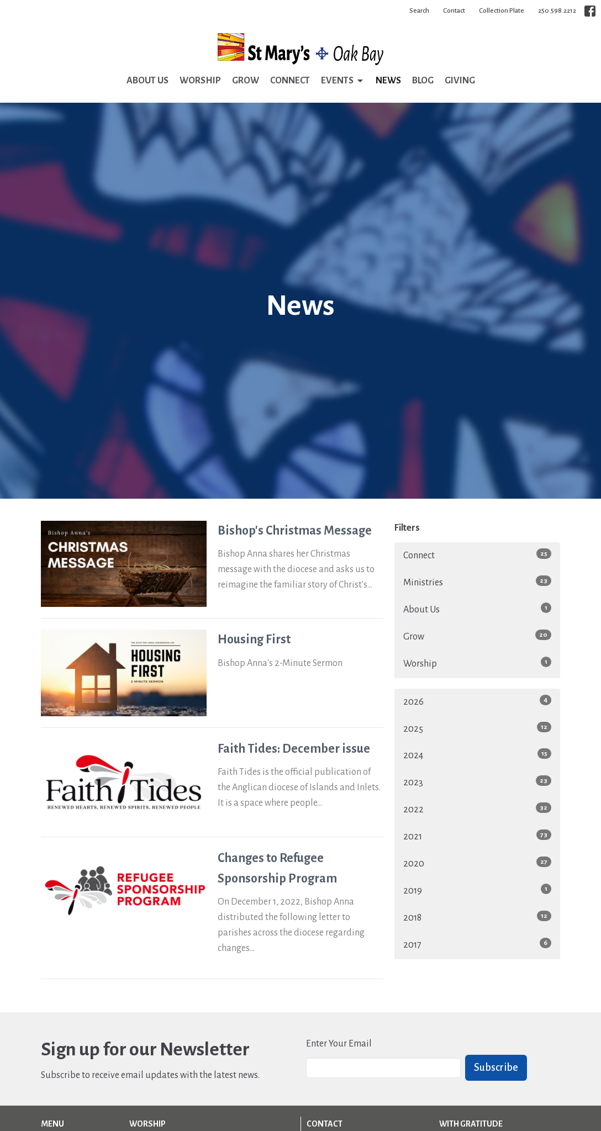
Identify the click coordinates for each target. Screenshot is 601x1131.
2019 (477, 890)
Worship (200, 81)
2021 (477, 835)
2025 (477, 728)
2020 (477, 863)
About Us (147, 81)
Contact (454, 10)
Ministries (477, 581)
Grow (245, 81)
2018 (477, 917)
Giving (460, 81)
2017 (477, 944)
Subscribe (496, 1067)
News (388, 81)
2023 (477, 781)
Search (419, 10)
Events (343, 81)
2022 (477, 808)
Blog (423, 81)
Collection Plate (501, 10)
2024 (477, 754)
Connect (290, 81)
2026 (477, 701)
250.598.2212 (557, 10)
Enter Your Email (339, 1044)
